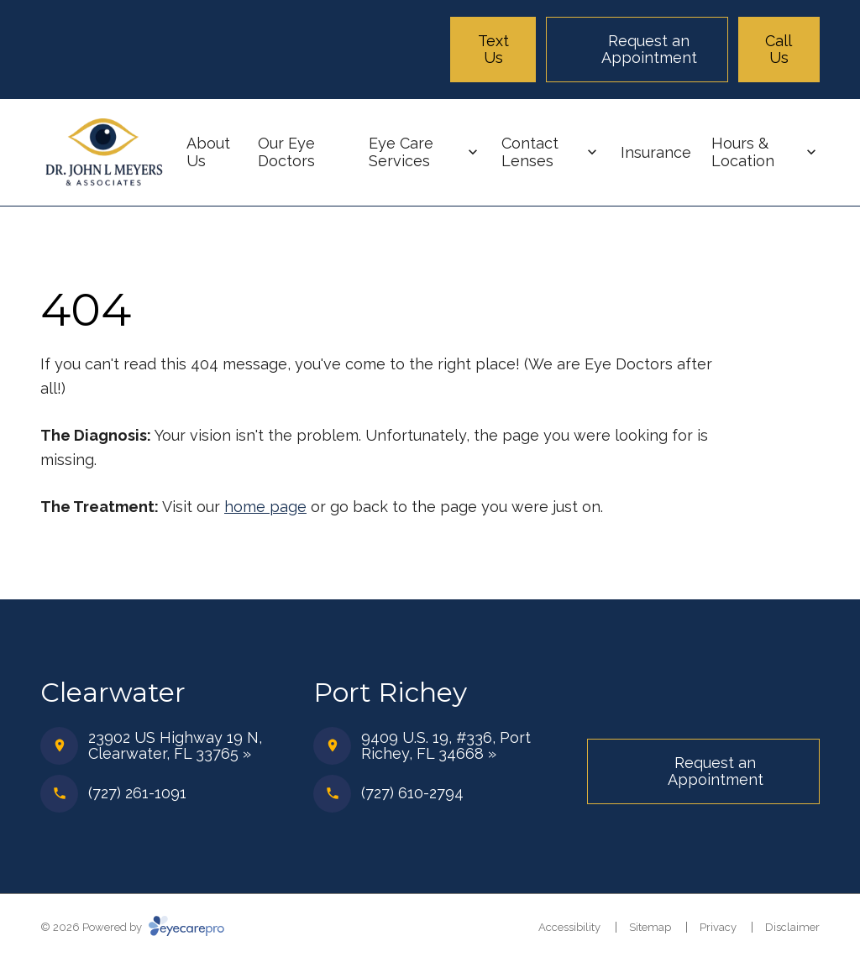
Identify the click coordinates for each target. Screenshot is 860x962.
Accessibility (569, 927)
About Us (208, 152)
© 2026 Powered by (132, 927)
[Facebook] (764, 703)
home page (265, 506)
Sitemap (650, 927)
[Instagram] (804, 703)
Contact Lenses (529, 152)
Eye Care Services (401, 152)
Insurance (656, 152)
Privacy (718, 927)
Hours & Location (742, 152)
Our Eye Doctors (286, 152)
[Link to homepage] (103, 153)
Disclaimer (792, 927)
